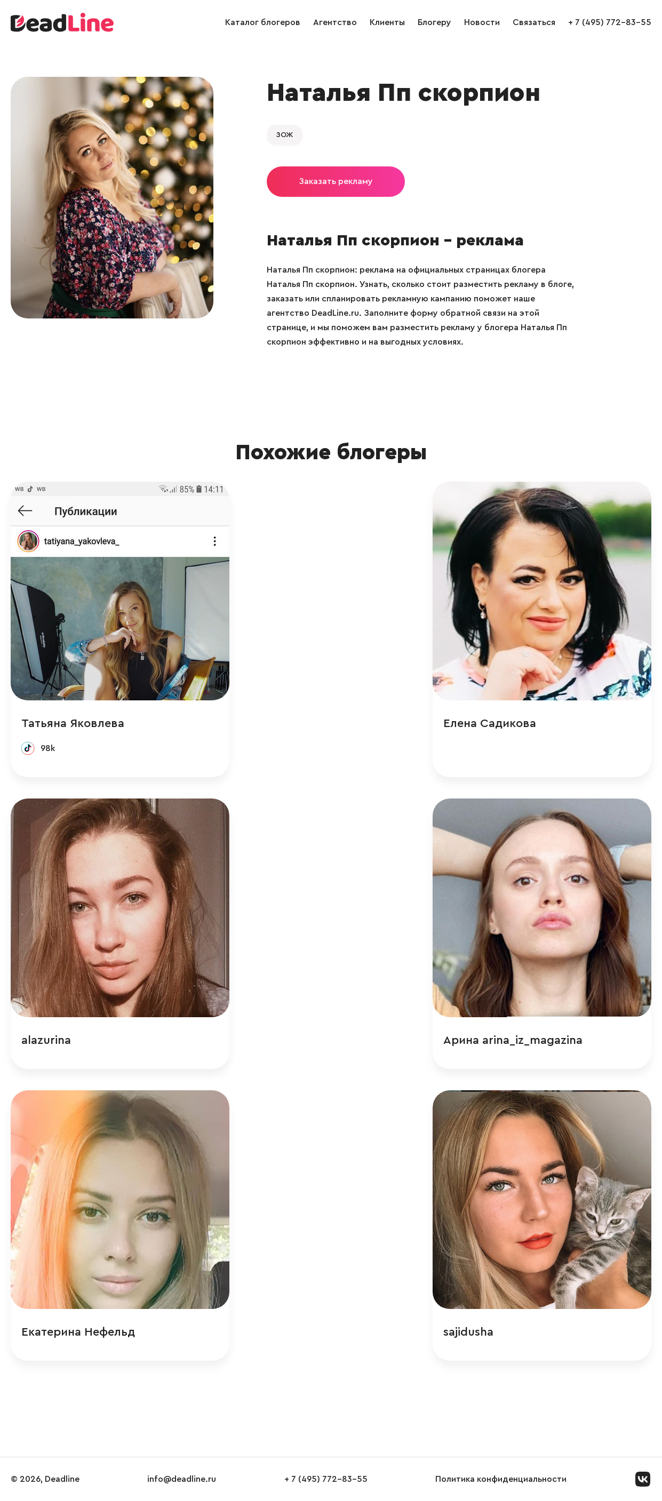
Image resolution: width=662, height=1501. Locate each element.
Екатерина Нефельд (78, 1332)
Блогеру (434, 22)
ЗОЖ (284, 135)
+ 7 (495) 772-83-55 (609, 22)
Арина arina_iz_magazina (513, 1040)
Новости (482, 22)
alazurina (46, 1040)
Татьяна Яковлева (72, 723)
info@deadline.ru (181, 1479)
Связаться (534, 22)
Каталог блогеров (262, 22)
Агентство (335, 22)
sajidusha (468, 1332)
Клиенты (387, 22)
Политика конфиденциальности (501, 1479)
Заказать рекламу (336, 181)
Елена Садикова (489, 723)
